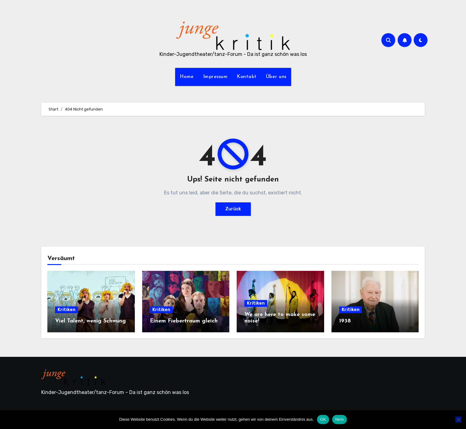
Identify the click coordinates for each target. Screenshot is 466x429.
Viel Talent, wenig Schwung (90, 321)
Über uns (276, 76)
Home (187, 76)
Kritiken (66, 309)
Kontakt (247, 76)
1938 (345, 321)
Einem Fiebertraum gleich (184, 321)
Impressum (215, 76)
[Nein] (458, 419)
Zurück (233, 209)
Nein (339, 419)
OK (323, 419)
